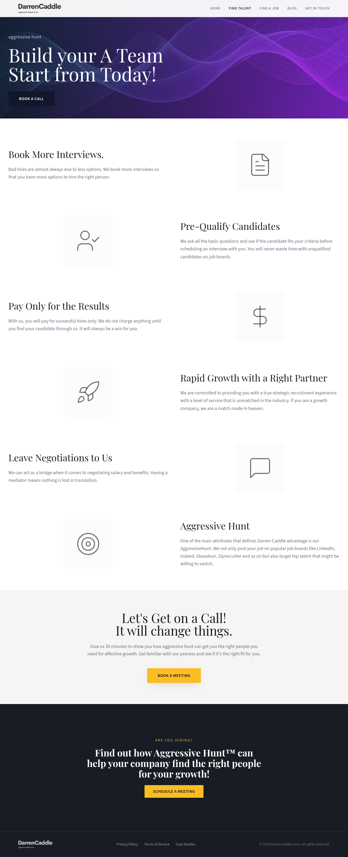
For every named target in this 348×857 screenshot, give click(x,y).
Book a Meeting (174, 675)
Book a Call (31, 99)
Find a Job (269, 8)
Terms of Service (157, 844)
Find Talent (240, 8)
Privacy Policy (127, 844)
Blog (292, 8)
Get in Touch (317, 8)
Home (215, 8)
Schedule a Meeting (174, 791)
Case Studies (185, 844)
